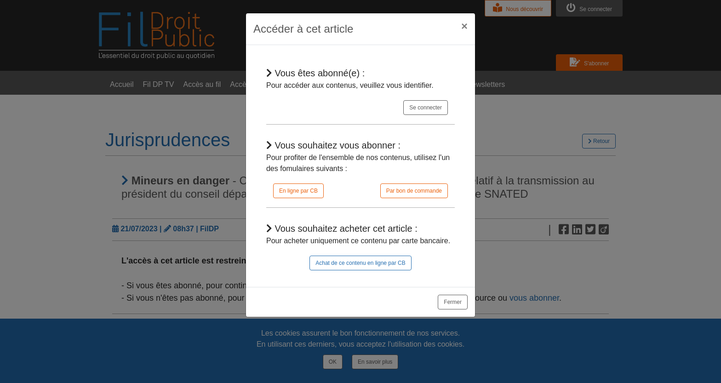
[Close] (464, 26)
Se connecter (425, 107)
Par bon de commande (414, 191)
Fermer (453, 302)
